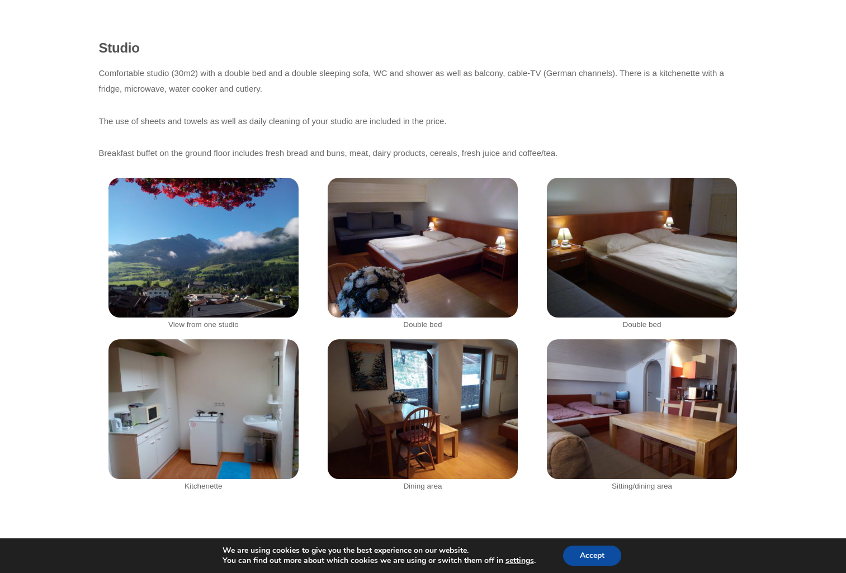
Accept (592, 555)
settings (519, 561)
